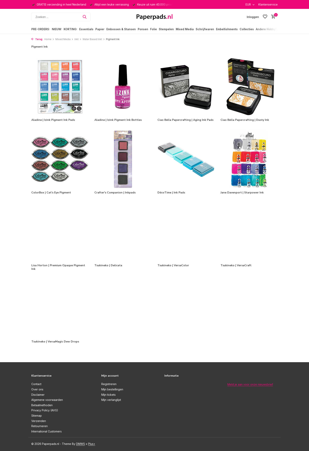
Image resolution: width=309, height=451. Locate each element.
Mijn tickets (108, 394)
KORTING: (70, 29)
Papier (99, 29)
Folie (153, 29)
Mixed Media (185, 29)
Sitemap (36, 415)
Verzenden (38, 421)
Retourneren (39, 426)
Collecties (247, 29)
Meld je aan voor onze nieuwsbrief (250, 384)
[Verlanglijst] (265, 16)
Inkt (77, 39)
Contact (36, 384)
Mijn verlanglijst (111, 399)
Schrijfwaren (205, 29)
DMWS (80, 443)
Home (49, 39)
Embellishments (227, 29)
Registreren (108, 384)
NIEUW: (57, 29)
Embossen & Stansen (121, 29)
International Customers (46, 431)
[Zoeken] (60, 17)
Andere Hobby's (267, 29)
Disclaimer (38, 394)
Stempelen (166, 29)
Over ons (37, 389)
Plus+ (91, 443)
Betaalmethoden (42, 405)
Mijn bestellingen (112, 389)
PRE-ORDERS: (40, 29)
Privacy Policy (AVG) (44, 410)
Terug (36, 39)
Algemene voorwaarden (47, 399)
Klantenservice (268, 4)
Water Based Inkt (94, 39)
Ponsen (143, 29)
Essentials (86, 29)
